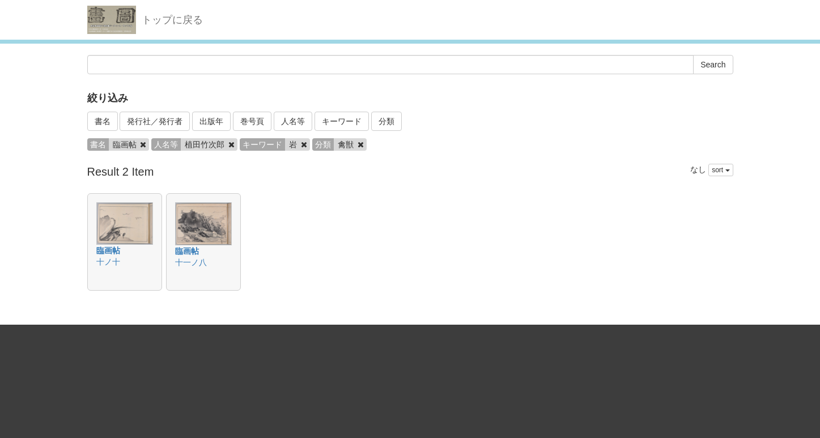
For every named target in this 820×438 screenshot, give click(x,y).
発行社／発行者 (154, 121)
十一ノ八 (191, 262)
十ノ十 (108, 261)
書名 (103, 121)
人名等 (293, 121)
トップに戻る (172, 19)
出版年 (211, 121)
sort (720, 170)
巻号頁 (252, 121)
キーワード (342, 121)
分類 (386, 121)
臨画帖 (108, 250)
